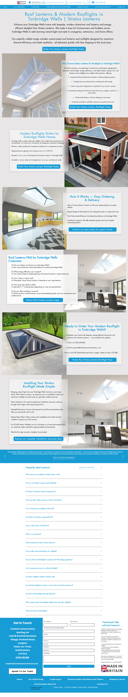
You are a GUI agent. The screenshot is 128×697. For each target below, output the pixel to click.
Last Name (73, 621)
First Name (46, 621)
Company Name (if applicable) (54, 628)
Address (46, 647)
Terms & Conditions (70, 687)
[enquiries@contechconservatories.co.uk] (53, 2)
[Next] (123, 456)
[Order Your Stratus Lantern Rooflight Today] (64, 49)
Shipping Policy (93, 687)
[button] (84, 3)
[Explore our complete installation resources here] (38, 439)
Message (46, 653)
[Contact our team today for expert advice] (93, 229)
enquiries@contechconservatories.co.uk (86, 348)
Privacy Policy (58, 687)
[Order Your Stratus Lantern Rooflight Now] (93, 360)
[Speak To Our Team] (22, 671)
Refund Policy (82, 687)
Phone (46, 641)
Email (45, 634)
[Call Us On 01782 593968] (76, 2)
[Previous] (5, 456)
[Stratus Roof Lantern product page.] (43, 300)
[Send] (68, 666)
